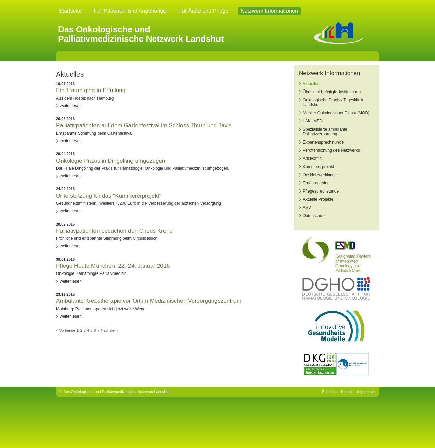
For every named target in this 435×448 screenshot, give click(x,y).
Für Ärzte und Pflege (203, 11)
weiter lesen (71, 105)
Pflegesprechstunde (321, 191)
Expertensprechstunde (323, 142)
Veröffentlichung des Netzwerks (331, 150)
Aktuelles (311, 83)
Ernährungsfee (316, 183)
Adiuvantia (312, 158)
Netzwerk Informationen (269, 11)
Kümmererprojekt (318, 166)
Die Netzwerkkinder (320, 174)
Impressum (366, 391)
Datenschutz (314, 215)
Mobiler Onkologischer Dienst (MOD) (336, 113)
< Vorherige (65, 330)
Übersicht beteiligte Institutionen (332, 91)
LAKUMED (313, 121)
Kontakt (347, 391)
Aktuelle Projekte (318, 199)
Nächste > (109, 330)
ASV (307, 207)
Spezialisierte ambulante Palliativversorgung (325, 131)
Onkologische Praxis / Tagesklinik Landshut (333, 102)
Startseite (70, 11)
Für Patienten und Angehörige (130, 11)
